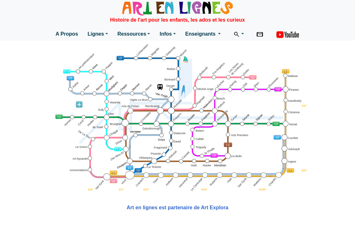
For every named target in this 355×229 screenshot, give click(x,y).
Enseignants (201, 34)
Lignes (96, 34)
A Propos (67, 34)
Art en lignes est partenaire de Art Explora (178, 207)
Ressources (131, 34)
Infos (166, 34)
